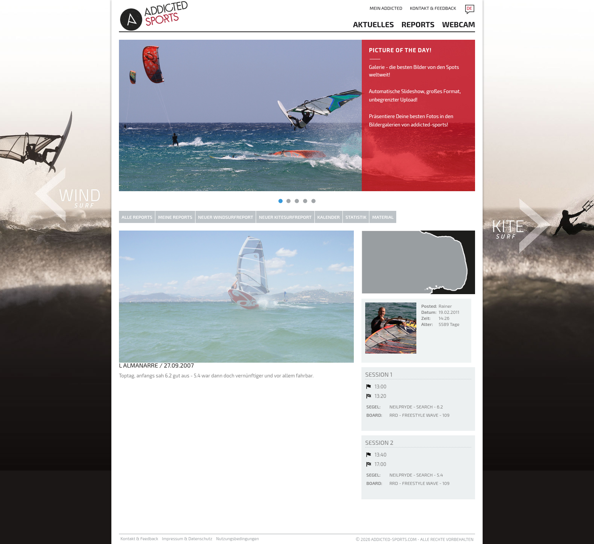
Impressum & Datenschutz (187, 538)
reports (418, 24)
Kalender (328, 217)
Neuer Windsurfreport (225, 217)
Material (383, 217)
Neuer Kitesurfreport (285, 217)
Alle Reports (137, 217)
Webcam (458, 24)
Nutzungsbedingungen (237, 538)
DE (469, 8)
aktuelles (373, 24)
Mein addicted (386, 8)
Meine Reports (175, 217)
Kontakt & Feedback (433, 8)
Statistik (356, 217)
